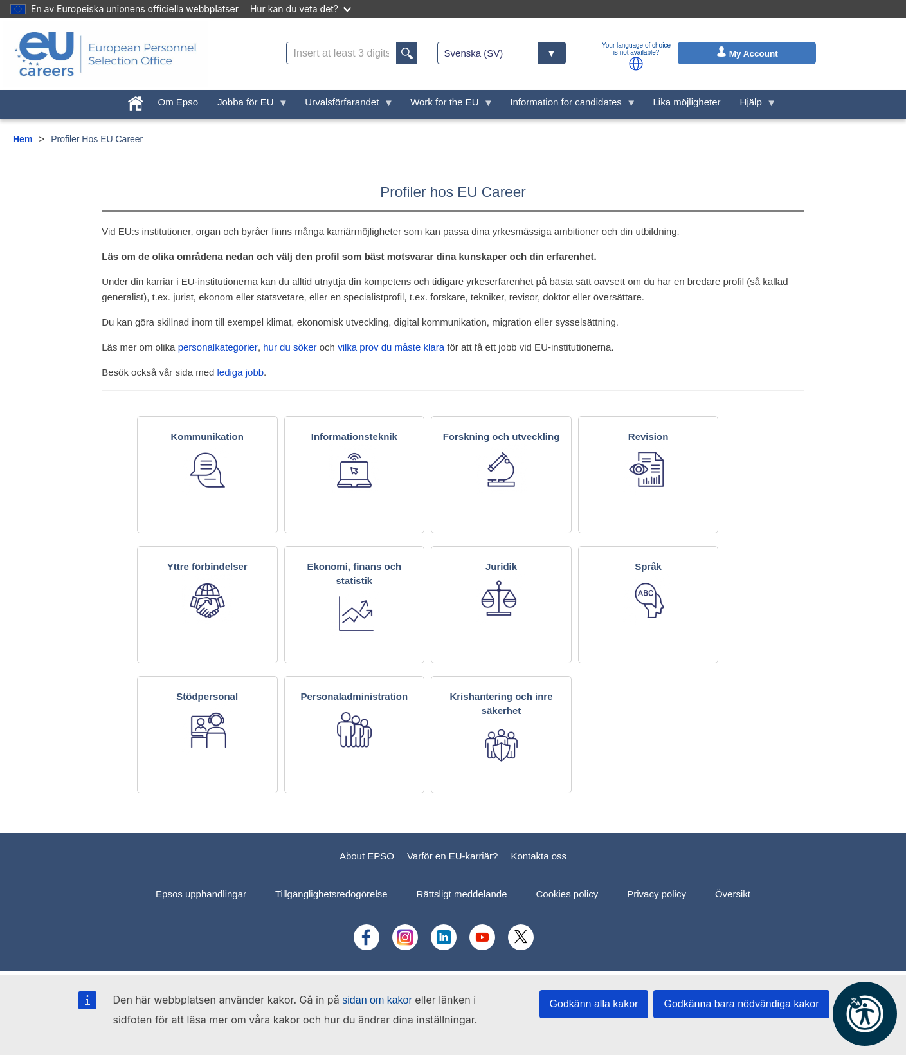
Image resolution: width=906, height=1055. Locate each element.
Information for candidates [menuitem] (568, 105)
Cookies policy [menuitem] (567, 893)
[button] (636, 63)
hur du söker (289, 347)
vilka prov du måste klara (391, 347)
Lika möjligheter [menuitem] (687, 101)
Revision (648, 436)
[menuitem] (136, 100)
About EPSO (367, 855)
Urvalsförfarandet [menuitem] (344, 105)
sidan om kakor (377, 1000)
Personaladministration (354, 696)
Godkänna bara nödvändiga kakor (741, 1003)
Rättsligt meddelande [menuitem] (462, 893)
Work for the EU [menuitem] (447, 105)
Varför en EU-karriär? (452, 855)
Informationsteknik (354, 436)
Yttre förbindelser (207, 566)
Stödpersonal (207, 696)
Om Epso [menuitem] (178, 101)
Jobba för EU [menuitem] (248, 105)
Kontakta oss (538, 855)
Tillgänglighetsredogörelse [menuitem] (331, 893)
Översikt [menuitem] (732, 893)
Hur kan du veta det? (300, 8)
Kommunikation (207, 436)
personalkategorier (218, 347)
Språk (648, 566)
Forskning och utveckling (501, 436)
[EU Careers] (105, 54)
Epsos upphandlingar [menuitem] (201, 893)
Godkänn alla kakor (594, 1003)
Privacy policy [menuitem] (656, 893)
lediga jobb (240, 372)
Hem (22, 139)
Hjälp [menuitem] (753, 105)
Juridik (501, 566)
